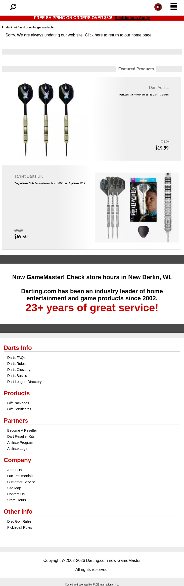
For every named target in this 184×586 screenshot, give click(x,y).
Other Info (18, 511)
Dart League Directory (24, 382)
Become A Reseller (22, 430)
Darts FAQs (16, 358)
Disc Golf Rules (19, 521)
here (99, 35)
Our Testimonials (20, 476)
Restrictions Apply (132, 18)
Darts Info (18, 347)
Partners (16, 420)
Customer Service (21, 482)
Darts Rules (16, 364)
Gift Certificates (19, 409)
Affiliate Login (17, 449)
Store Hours (16, 500)
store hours (102, 277)
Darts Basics (17, 376)
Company (17, 460)
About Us (14, 470)
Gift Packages (18, 403)
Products (17, 393)
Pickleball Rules (19, 527)
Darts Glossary (19, 370)
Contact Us (16, 494)
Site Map (14, 488)
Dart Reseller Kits (21, 436)
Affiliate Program (20, 443)
